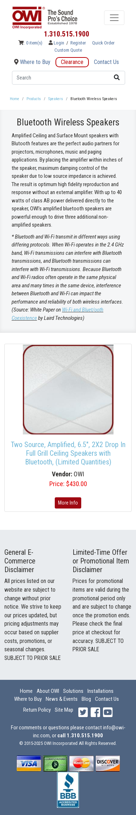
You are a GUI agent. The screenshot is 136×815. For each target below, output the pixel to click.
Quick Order (103, 43)
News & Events (62, 699)
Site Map (64, 710)
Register (78, 43)
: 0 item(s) (30, 43)
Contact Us (106, 62)
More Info (68, 503)
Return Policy (37, 710)
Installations (100, 691)
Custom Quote (68, 50)
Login (57, 43)
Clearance (72, 62)
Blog (86, 699)
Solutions (73, 691)
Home (26, 691)
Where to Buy (32, 62)
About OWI (48, 691)
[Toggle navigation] (114, 17)
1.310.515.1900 (66, 34)
